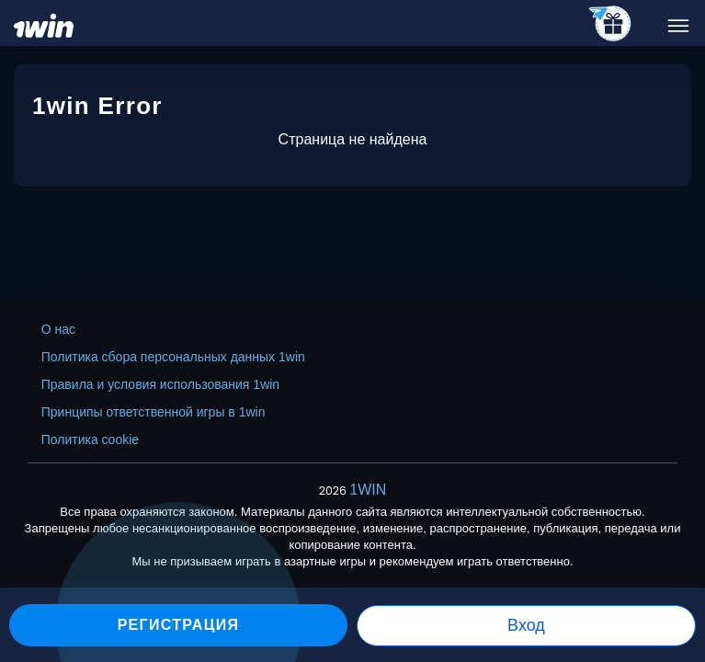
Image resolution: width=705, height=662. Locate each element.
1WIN (367, 489)
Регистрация (179, 625)
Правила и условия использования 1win (160, 384)
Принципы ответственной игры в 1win (153, 412)
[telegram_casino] (610, 25)
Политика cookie (90, 439)
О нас (58, 329)
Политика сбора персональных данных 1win (173, 356)
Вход (526, 625)
